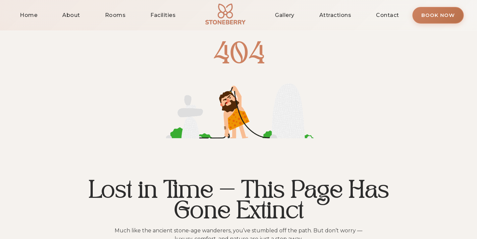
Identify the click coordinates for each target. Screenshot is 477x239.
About (71, 15)
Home (28, 15)
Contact (387, 15)
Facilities (163, 15)
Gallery (284, 15)
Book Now (438, 15)
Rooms (115, 15)
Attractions (335, 15)
